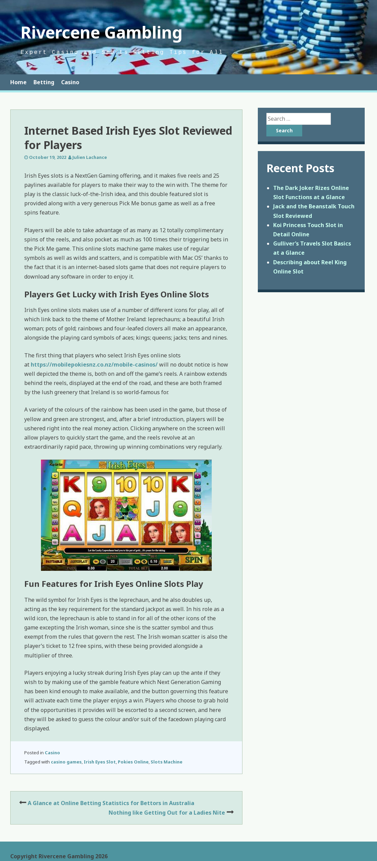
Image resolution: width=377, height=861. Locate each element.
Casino (70, 82)
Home (18, 82)
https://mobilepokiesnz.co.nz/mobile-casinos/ (94, 364)
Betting (43, 82)
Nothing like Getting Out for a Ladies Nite (167, 812)
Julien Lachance (89, 157)
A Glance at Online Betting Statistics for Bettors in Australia (111, 803)
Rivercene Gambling (101, 32)
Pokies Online (133, 762)
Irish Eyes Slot (100, 762)
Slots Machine (166, 762)
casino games (66, 762)
